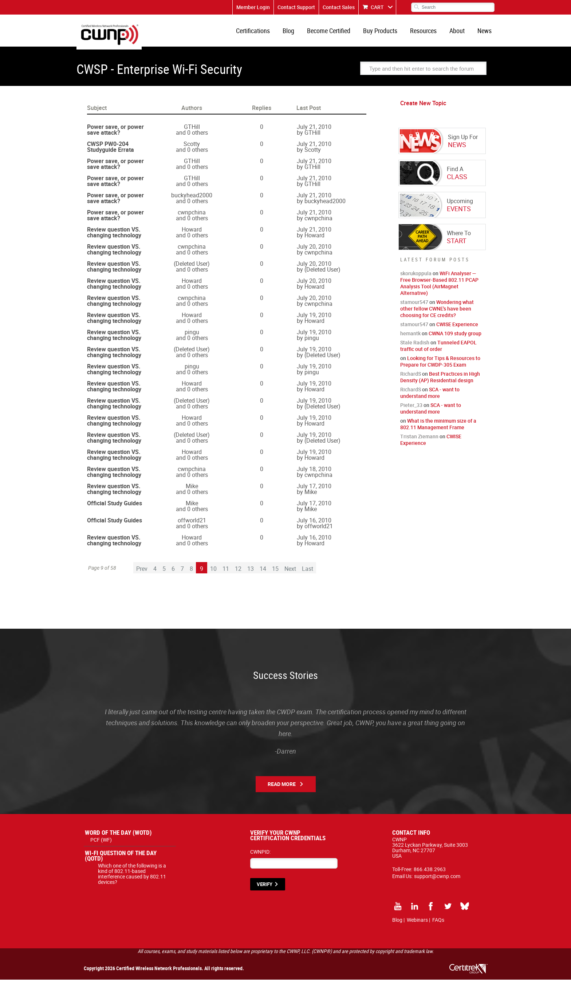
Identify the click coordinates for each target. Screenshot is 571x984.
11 (226, 573)
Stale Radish (414, 346)
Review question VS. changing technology (114, 237)
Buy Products (385, 32)
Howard (192, 234)
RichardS (410, 378)
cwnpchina (192, 217)
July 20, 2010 (314, 251)
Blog (296, 32)
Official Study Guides (114, 507)
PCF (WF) (101, 844)
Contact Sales (339, 7)
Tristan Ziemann (419, 440)
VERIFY (264, 888)
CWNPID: (260, 856)
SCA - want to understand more (430, 397)
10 (213, 573)
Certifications (262, 32)
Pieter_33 (411, 409)
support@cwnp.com (437, 880)
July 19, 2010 (314, 319)
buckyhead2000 (191, 199)
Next (290, 573)
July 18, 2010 (314, 473)
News (485, 32)
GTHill (192, 131)
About (459, 32)
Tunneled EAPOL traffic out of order (438, 350)
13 (250, 573)
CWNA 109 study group (455, 337)
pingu (192, 336)
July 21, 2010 (314, 131)
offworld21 (192, 525)
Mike (192, 490)
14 (263, 573)
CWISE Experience (457, 328)
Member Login (253, 7)
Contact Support (296, 7)
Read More (282, 788)
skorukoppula (416, 277)
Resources (427, 32)
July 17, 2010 (314, 490)
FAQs (438, 924)
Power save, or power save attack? (115, 134)
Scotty (192, 148)
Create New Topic (423, 107)
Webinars (417, 924)
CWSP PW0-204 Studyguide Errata (110, 151)
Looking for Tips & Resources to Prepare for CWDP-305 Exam (440, 365)
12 (238, 573)
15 (275, 573)
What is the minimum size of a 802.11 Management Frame (438, 428)
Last (307, 573)
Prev (141, 573)
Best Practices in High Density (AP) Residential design (440, 381)
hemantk (410, 337)
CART (377, 7)
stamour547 (414, 306)
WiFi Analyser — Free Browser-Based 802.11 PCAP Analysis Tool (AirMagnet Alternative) (439, 287)
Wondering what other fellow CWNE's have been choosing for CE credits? (437, 313)
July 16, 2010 (314, 525)
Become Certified (335, 32)
